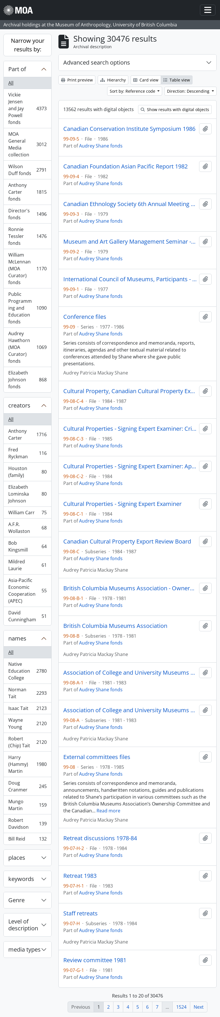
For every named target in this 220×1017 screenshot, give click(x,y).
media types (24, 949)
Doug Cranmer (27, 786)
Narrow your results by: (27, 45)
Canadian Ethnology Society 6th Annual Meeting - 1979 (130, 204)
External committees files (96, 757)
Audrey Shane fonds (101, 146)
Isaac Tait (27, 709)
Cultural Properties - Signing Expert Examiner (122, 503)
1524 (181, 1007)
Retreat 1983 (80, 875)
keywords (21, 879)
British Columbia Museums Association (115, 625)
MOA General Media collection (27, 144)
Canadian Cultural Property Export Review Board (127, 541)
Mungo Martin (27, 805)
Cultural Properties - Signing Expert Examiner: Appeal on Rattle (130, 466)
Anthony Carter (27, 434)
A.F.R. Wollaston (27, 527)
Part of (17, 69)
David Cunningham (27, 616)
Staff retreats (80, 913)
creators (19, 405)
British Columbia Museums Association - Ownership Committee (130, 588)
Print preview (77, 80)
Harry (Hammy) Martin (27, 764)
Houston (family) (27, 471)
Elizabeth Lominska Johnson (27, 494)
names (17, 638)
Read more (108, 811)
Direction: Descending (189, 91)
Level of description (23, 924)
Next (199, 1007)
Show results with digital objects (175, 109)
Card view (145, 80)
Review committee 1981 (94, 960)
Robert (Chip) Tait (27, 742)
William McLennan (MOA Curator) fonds (27, 269)
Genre (16, 900)
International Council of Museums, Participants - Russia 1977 (130, 279)
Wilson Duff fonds (27, 169)
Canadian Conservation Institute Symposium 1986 (129, 128)
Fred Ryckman (27, 453)
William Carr (27, 514)
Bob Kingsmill (27, 546)
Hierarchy (113, 80)
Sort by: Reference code (133, 91)
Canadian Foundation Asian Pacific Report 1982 (125, 166)
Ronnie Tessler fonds (27, 236)
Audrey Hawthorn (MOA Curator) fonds (27, 347)
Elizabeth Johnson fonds (27, 380)
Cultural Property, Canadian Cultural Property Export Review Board (130, 391)
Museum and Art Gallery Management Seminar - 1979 (130, 241)
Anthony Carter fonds (27, 192)
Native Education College (27, 671)
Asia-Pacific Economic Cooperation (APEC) (27, 590)
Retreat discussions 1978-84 (100, 838)
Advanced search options (96, 62)
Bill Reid (27, 840)
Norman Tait (27, 693)
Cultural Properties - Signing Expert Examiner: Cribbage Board (130, 428)
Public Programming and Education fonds (27, 308)
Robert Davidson (27, 823)
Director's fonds (27, 214)
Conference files (84, 316)
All (10, 83)
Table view (176, 80)
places (16, 857)
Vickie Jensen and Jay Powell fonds (27, 108)
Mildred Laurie (27, 565)
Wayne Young (27, 723)
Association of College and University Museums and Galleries (130, 672)
